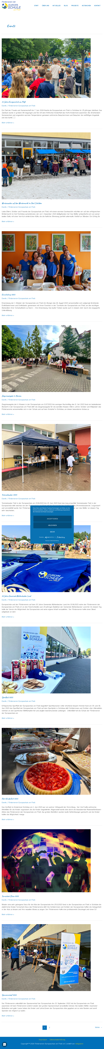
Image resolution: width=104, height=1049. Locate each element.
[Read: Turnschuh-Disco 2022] (46, 860)
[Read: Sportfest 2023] (46, 660)
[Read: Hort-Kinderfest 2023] (46, 761)
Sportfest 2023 (8, 697)
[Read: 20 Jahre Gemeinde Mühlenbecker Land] (46, 558)
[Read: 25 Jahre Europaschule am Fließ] (46, 68)
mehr (52, 532)
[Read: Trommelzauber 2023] (46, 457)
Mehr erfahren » (8, 122)
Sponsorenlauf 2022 (9, 994)
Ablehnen (52, 525)
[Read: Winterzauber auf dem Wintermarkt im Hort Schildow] (46, 166)
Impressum (43, 1039)
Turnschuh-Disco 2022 (10, 895)
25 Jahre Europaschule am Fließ (14, 101)
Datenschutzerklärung (57, 1039)
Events (4, 106)
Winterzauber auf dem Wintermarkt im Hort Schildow (22, 203)
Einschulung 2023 (9, 294)
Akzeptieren (52, 519)
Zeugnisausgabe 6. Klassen (12, 395)
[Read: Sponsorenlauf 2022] (46, 957)
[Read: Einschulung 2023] (46, 261)
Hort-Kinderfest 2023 (10, 798)
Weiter (98, 1027)
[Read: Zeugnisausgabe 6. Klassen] (46, 358)
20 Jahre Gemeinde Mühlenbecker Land (17, 595)
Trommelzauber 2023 (10, 494)
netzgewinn (79, 1043)
